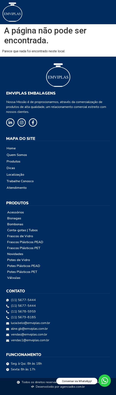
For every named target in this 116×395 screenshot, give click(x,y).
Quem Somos (17, 155)
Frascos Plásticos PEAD (25, 242)
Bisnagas (14, 218)
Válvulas (13, 278)
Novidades (15, 254)
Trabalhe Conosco (20, 181)
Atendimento (17, 187)
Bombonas (15, 224)
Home (11, 148)
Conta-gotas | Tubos (22, 230)
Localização (15, 174)
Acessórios (15, 212)
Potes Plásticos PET (22, 272)
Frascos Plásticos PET (23, 248)
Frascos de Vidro (20, 236)
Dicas (11, 168)
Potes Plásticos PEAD (23, 266)
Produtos (13, 161)
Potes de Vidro (18, 260)
